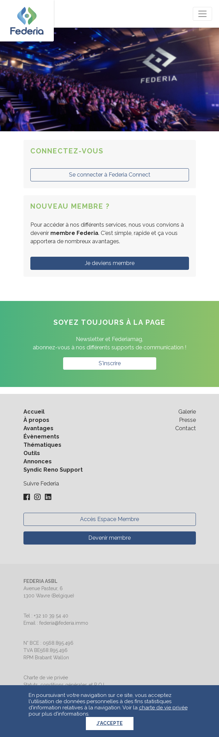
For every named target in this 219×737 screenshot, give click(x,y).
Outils (31, 453)
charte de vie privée (163, 708)
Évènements (41, 436)
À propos (36, 420)
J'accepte (110, 723)
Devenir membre (109, 538)
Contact (185, 428)
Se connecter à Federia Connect (109, 174)
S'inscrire (110, 363)
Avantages (38, 428)
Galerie (187, 411)
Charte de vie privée (45, 677)
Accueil (33, 411)
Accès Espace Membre (109, 519)
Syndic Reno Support (53, 469)
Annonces (37, 461)
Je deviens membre (110, 263)
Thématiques (42, 445)
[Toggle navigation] (202, 14)
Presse (187, 420)
